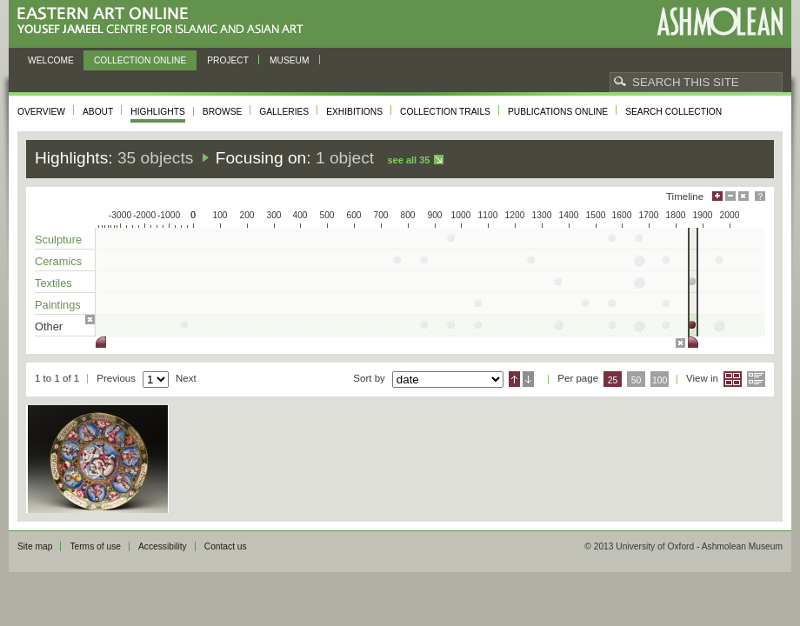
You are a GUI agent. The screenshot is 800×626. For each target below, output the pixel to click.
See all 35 (408, 160)
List (756, 379)
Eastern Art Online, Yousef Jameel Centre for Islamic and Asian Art (164, 21)
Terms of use (95, 546)
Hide (743, 196)
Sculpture (58, 239)
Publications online (558, 112)
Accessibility (162, 546)
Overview (41, 112)
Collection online (140, 60)
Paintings (58, 304)
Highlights (157, 112)
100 (659, 380)
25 (613, 380)
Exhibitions (354, 112)
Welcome (51, 60)
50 (636, 380)
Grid (732, 379)
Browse (223, 112)
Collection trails (445, 112)
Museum (290, 60)
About (98, 112)
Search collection (673, 112)
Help (760, 196)
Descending (528, 379)
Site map (34, 546)
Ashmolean (720, 21)
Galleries (284, 112)
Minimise (730, 196)
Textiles (53, 283)
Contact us (225, 546)
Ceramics (58, 261)
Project (228, 60)
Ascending (514, 379)
